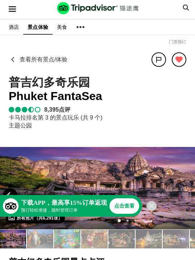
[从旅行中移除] (179, 59)
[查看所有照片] (35, 218)
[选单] (12, 9)
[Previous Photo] (10, 195)
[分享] (159, 59)
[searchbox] (185, 7)
